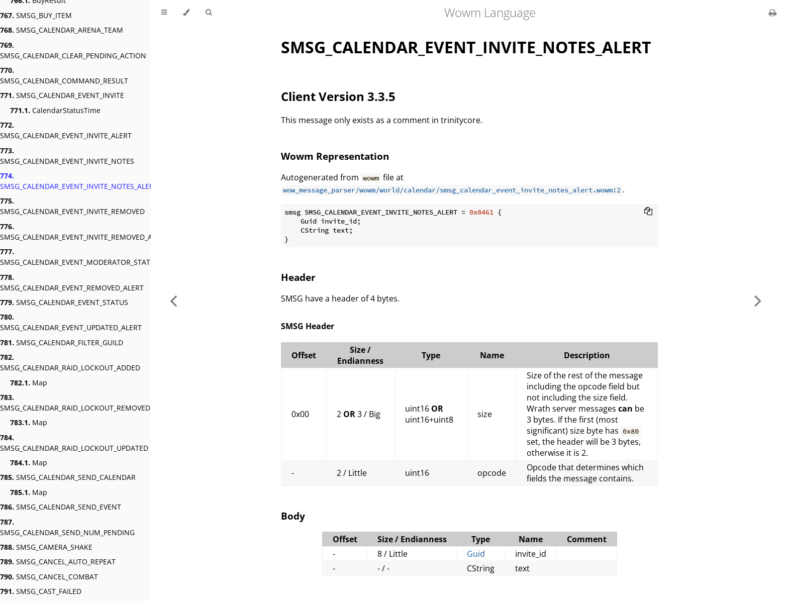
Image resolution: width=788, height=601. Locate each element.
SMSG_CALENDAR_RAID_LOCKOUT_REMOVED (75, 402)
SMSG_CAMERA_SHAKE (46, 547)
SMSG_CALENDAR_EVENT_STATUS (64, 302)
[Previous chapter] (173, 300)
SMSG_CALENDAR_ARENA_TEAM (61, 30)
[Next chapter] (757, 300)
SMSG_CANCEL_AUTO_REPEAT (58, 561)
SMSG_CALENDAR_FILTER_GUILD (61, 342)
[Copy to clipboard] (648, 212)
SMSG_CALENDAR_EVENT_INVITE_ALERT (66, 130)
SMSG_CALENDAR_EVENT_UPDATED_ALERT (71, 322)
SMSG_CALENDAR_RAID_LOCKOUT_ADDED (70, 362)
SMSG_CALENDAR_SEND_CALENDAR (68, 477)
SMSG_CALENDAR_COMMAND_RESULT (64, 75)
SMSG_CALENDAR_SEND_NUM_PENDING (67, 527)
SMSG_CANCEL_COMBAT (49, 576)
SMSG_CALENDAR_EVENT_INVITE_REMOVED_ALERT (84, 232)
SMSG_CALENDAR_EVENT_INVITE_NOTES (67, 156)
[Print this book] (772, 12)
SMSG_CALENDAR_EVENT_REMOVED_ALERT (72, 282)
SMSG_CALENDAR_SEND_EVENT (60, 507)
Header (298, 277)
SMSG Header (307, 326)
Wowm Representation (335, 156)
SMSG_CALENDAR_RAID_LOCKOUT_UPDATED (74, 443)
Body (293, 516)
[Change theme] (186, 12)
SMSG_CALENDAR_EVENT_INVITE (62, 95)
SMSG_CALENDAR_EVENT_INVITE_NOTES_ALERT (79, 181)
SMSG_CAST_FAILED (40, 591)
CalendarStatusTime (55, 110)
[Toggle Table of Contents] (164, 12)
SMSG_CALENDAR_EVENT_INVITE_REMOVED (72, 206)
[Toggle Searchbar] (209, 12)
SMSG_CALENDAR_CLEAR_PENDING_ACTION (73, 50)
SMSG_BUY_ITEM (36, 15)
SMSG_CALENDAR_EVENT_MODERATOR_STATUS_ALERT (91, 257)
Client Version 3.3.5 (338, 96)
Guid (476, 553)
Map (28, 382)
